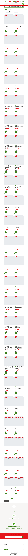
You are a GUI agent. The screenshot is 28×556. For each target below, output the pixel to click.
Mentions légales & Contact (14, 552)
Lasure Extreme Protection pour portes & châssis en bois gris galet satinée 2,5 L (9, 469)
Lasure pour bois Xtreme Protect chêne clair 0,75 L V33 (9, 127)
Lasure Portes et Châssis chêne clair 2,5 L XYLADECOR (8, 388)
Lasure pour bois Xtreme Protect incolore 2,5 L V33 (19, 66)
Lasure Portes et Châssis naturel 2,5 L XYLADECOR (19, 368)
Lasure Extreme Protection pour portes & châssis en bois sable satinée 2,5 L (19, 489)
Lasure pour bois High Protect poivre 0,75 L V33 (8, 247)
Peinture (6, 6)
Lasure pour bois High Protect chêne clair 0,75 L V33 (8, 287)
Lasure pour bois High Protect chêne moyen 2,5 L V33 (18, 187)
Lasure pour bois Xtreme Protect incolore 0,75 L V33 (19, 127)
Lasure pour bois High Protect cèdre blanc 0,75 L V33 (18, 247)
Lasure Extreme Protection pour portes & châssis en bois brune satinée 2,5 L (19, 469)
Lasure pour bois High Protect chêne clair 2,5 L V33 (8, 207)
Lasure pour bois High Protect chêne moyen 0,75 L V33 (18, 267)
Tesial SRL (17, 554)
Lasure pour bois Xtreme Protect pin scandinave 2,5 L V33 (19, 26)
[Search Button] (23, 4)
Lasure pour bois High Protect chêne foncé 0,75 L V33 (8, 267)
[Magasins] (14, 515)
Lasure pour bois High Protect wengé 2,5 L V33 (18, 147)
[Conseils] (14, 506)
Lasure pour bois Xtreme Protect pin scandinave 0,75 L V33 (9, 86)
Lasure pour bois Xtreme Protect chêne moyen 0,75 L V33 (19, 106)
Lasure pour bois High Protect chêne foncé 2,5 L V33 (8, 187)
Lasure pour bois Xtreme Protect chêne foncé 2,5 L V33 (9, 46)
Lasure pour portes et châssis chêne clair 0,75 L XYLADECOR (18, 328)
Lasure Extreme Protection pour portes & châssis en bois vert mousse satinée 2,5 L (9, 489)
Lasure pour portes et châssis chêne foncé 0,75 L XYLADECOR (8, 348)
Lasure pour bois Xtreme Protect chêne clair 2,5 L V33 (9, 66)
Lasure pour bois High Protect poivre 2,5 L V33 (8, 167)
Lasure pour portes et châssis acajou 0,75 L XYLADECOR (8, 328)
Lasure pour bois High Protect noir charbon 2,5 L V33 (9, 147)
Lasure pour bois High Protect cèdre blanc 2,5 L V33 (18, 167)
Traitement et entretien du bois (11, 6)
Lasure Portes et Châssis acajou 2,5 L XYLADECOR (19, 408)
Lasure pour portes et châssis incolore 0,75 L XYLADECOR (18, 348)
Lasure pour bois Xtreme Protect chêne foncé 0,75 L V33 (9, 106)
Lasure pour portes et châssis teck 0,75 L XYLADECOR (19, 308)
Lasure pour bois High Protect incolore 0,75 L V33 (18, 287)
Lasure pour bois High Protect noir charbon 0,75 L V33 (9, 227)
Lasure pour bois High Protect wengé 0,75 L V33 (18, 227)
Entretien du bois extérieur (18, 6)
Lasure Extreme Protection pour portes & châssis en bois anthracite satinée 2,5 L (19, 449)
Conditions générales (14, 553)
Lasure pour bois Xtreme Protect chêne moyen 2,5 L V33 (19, 46)
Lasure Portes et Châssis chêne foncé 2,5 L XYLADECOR (19, 388)
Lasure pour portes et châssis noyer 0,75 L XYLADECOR (8, 308)
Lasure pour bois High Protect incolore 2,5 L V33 (18, 207)
